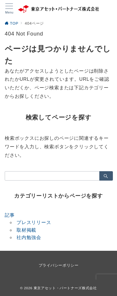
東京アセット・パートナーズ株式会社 (65, 288)
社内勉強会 (29, 237)
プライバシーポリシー (58, 265)
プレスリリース (34, 222)
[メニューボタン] (9, 9)
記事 (10, 215)
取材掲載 (26, 230)
